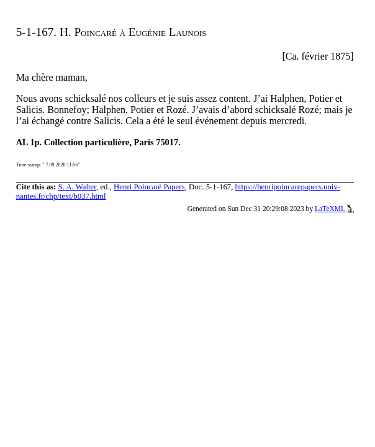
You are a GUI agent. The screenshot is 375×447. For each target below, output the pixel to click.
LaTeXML (334, 208)
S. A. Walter (77, 187)
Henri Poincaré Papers (149, 187)
